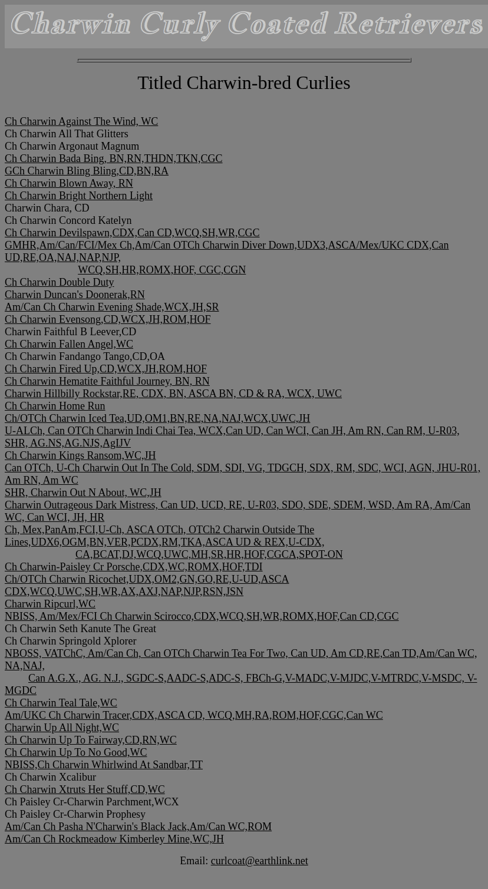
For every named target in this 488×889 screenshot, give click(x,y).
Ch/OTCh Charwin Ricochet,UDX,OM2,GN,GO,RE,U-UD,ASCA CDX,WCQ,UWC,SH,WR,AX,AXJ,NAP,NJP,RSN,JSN (147, 585)
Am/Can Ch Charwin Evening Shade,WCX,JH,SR (112, 307)
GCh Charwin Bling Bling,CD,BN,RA (87, 171)
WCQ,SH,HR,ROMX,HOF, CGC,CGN (162, 270)
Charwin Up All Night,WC (62, 727)
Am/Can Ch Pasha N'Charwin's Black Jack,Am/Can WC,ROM (138, 826)
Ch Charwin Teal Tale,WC (61, 703)
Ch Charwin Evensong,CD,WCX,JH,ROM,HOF (108, 319)
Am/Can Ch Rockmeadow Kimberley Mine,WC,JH (114, 839)
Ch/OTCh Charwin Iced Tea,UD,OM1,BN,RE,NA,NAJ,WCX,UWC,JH (157, 418)
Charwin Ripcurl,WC (50, 604)
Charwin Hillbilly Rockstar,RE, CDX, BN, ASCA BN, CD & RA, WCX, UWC (173, 393)
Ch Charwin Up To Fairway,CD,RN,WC (91, 740)
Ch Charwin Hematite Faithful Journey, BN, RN (107, 381)
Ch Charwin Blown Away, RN (69, 183)
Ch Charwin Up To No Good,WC (76, 752)
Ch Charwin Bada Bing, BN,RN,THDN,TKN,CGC (114, 158)
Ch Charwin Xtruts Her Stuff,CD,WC (85, 789)
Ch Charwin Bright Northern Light (79, 195)
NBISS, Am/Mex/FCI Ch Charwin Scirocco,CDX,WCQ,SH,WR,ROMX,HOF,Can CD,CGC (202, 616)
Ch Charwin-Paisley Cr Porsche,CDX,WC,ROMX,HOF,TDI (134, 567)
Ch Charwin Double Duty (59, 282)
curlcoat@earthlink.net (259, 861)
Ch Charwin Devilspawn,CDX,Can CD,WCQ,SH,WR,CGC (132, 233)
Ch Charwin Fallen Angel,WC (69, 344)
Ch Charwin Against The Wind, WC (81, 121)
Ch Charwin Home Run (55, 406)
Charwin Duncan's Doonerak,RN (75, 294)
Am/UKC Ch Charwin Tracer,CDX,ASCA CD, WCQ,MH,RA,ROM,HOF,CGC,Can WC (194, 715)
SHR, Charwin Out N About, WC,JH (83, 492)
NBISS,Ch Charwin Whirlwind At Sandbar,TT (104, 765)
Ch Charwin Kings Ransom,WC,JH (80, 455)
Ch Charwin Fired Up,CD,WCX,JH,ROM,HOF (106, 369)
